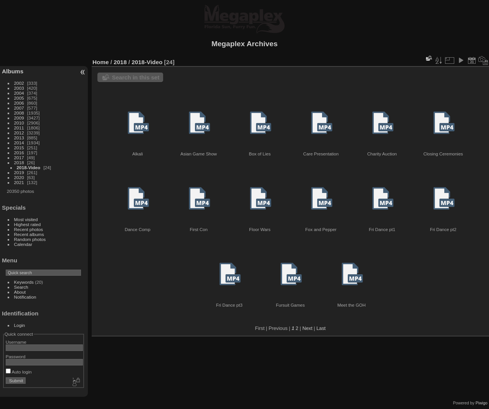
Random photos (30, 239)
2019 (19, 172)
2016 (19, 152)
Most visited (26, 219)
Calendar (23, 244)
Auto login (19, 371)
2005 (19, 97)
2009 (19, 117)
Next (307, 328)
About (20, 291)
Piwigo (481, 403)
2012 (19, 132)
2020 (19, 177)
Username (16, 341)
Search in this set (135, 77)
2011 (19, 127)
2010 (19, 122)
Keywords (24, 282)
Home (100, 62)
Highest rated (27, 224)
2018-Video (28, 167)
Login (19, 325)
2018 (19, 162)
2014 (19, 142)
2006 (19, 102)
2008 (19, 112)
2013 (19, 137)
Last (320, 328)
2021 (19, 182)
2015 (19, 147)
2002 (19, 83)
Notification (25, 296)
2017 (19, 157)
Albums (12, 71)
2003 (19, 88)
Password (16, 356)
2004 (19, 93)
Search (21, 287)
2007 (19, 107)
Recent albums (29, 234)
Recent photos (28, 229)
